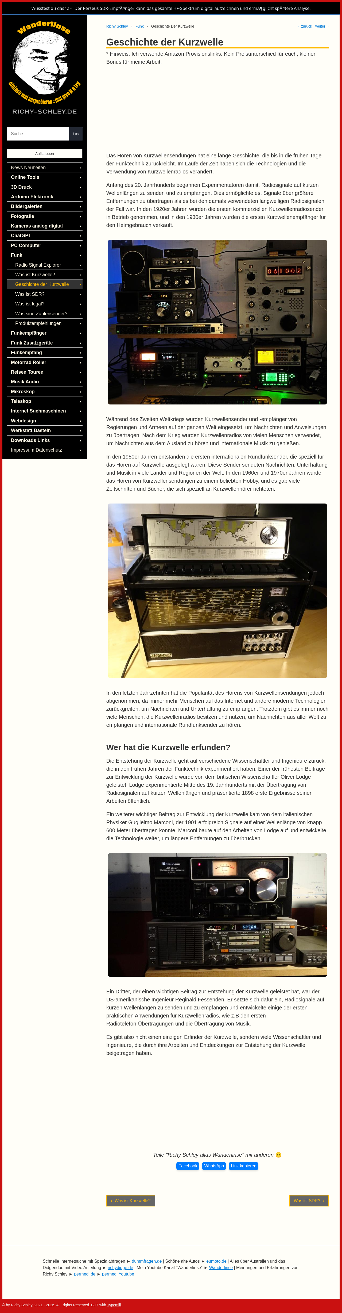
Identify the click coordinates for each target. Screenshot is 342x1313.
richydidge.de (120, 1267)
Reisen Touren (25, 360)
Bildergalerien (25, 204)
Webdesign (22, 406)
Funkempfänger (27, 323)
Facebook (187, 1166)
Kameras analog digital (34, 222)
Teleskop (20, 388)
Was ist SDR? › (309, 1200)
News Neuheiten (26, 167)
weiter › (322, 26)
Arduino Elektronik (30, 194)
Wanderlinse (221, 1267)
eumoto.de (216, 1261)
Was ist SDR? (28, 287)
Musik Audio (23, 369)
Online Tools (24, 176)
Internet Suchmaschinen (36, 397)
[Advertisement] (217, 108)
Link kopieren (243, 1166)
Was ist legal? (28, 296)
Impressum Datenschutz (34, 434)
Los (76, 134)
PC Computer (24, 241)
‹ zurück (305, 26)
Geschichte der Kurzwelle (39, 277)
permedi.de (84, 1274)
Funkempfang (25, 342)
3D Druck (20, 185)
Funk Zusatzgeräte (30, 333)
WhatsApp (214, 1166)
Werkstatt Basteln (29, 415)
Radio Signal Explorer (36, 259)
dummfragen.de (147, 1261)
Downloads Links (28, 425)
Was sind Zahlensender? (38, 305)
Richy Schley (117, 26)
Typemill (114, 1305)
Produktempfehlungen (36, 314)
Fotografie (21, 213)
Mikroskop (21, 379)
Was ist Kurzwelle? (33, 268)
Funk (139, 26)
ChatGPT (20, 231)
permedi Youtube (118, 1274)
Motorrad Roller (27, 351)
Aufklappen (44, 154)
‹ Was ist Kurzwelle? (131, 1200)
